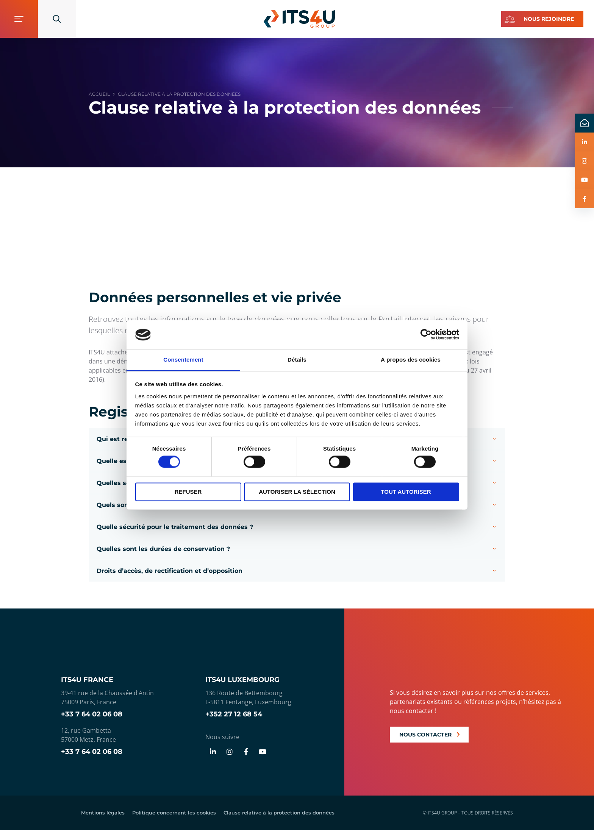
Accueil (99, 94)
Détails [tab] (297, 359)
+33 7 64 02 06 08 (91, 714)
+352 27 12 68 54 (233, 714)
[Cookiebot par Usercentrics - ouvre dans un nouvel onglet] (426, 334)
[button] (297, 527)
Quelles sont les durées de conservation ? (163, 548)
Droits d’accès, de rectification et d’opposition (169, 570)
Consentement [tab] (183, 359)
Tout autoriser (406, 491)
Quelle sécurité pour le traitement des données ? (175, 526)
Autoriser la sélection (297, 491)
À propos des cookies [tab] (411, 359)
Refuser (188, 491)
